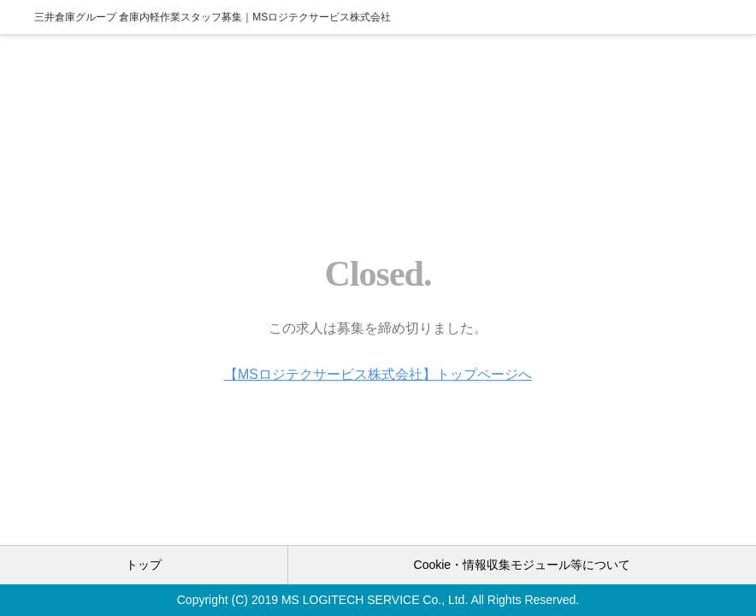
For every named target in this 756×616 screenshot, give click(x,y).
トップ (144, 565)
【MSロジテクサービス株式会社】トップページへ (378, 374)
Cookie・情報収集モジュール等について (522, 565)
